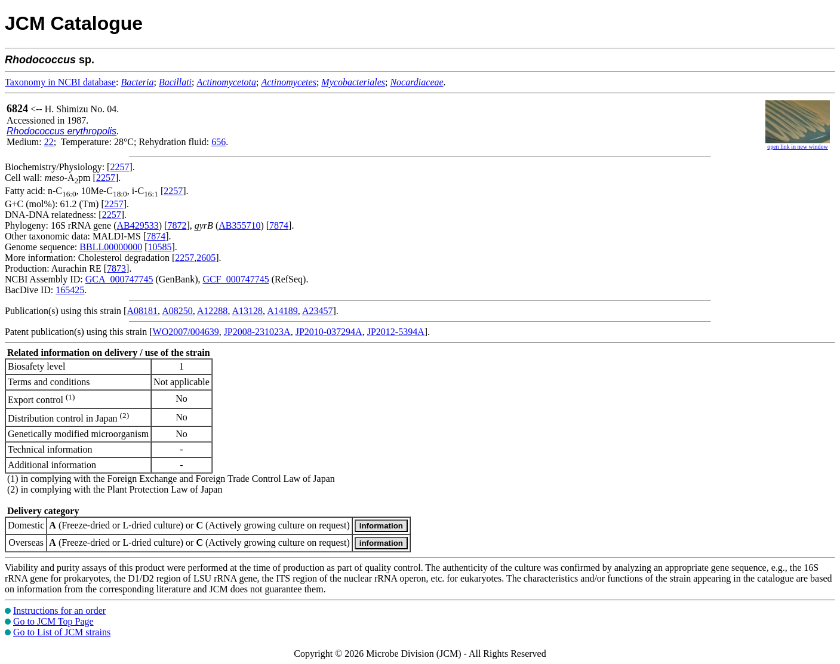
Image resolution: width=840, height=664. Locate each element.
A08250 (177, 311)
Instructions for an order (59, 610)
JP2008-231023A (257, 332)
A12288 (212, 311)
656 (218, 142)
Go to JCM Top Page (53, 621)
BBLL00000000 (110, 247)
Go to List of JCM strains (61, 632)
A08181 (142, 311)
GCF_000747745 (236, 279)
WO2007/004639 (186, 332)
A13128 (247, 311)
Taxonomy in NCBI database (60, 82)
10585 (160, 247)
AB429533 (138, 225)
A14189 (282, 311)
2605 (206, 258)
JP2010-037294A (329, 332)
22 (49, 142)
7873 (116, 268)
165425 (70, 290)
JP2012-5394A (395, 332)
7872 (176, 225)
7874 (278, 225)
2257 (119, 167)
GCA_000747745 (119, 279)
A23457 (317, 311)
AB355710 (239, 225)
